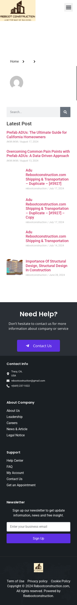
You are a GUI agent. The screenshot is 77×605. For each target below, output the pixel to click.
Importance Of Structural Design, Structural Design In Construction (46, 265)
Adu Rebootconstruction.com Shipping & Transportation (47, 236)
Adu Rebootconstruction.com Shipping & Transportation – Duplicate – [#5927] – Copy (47, 208)
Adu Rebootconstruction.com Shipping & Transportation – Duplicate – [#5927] (47, 177)
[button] (68, 7)
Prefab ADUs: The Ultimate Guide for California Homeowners (37, 134)
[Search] (65, 112)
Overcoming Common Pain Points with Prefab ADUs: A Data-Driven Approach (38, 153)
